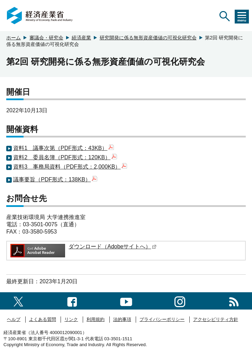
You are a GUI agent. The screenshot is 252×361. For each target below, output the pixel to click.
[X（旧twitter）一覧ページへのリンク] (18, 300)
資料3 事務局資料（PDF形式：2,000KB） (70, 167)
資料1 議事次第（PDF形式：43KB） (63, 148)
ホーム (13, 37)
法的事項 (122, 319)
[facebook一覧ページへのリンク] (72, 300)
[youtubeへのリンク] (126, 300)
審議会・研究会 (46, 37)
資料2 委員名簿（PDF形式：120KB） (65, 157)
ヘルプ (13, 319)
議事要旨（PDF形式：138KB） (55, 179)
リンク (71, 319)
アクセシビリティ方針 (215, 319)
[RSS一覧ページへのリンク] (234, 300)
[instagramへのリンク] (180, 300)
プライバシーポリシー (162, 319)
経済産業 (81, 37)
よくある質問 (42, 319)
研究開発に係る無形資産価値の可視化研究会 (148, 37)
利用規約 (96, 319)
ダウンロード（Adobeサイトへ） (112, 246)
